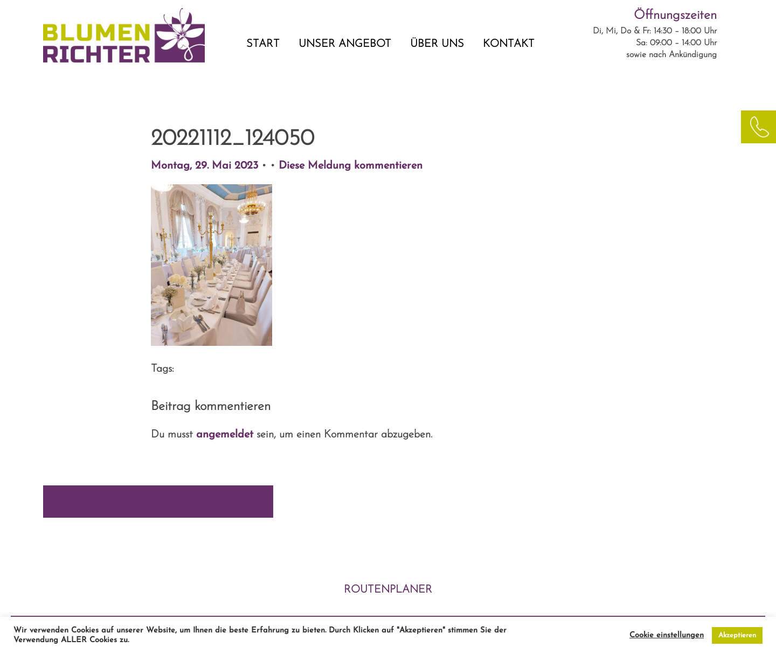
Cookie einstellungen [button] (666, 635)
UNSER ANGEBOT (345, 44)
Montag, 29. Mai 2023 (206, 166)
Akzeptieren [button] (737, 635)
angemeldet (224, 434)
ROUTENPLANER (388, 590)
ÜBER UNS (437, 44)
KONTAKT (509, 44)
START (263, 44)
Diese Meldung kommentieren (350, 166)
